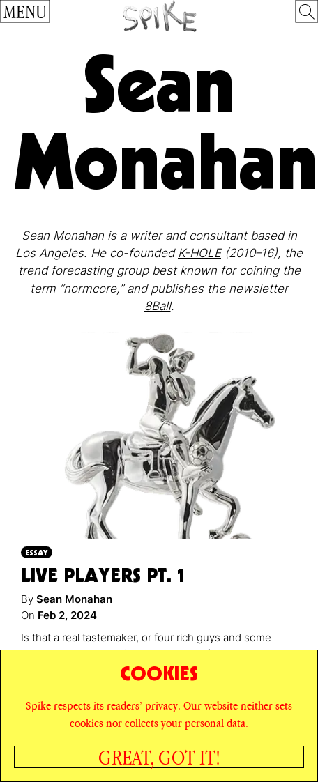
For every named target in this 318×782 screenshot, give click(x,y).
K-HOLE (199, 253)
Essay (36, 552)
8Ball (157, 306)
